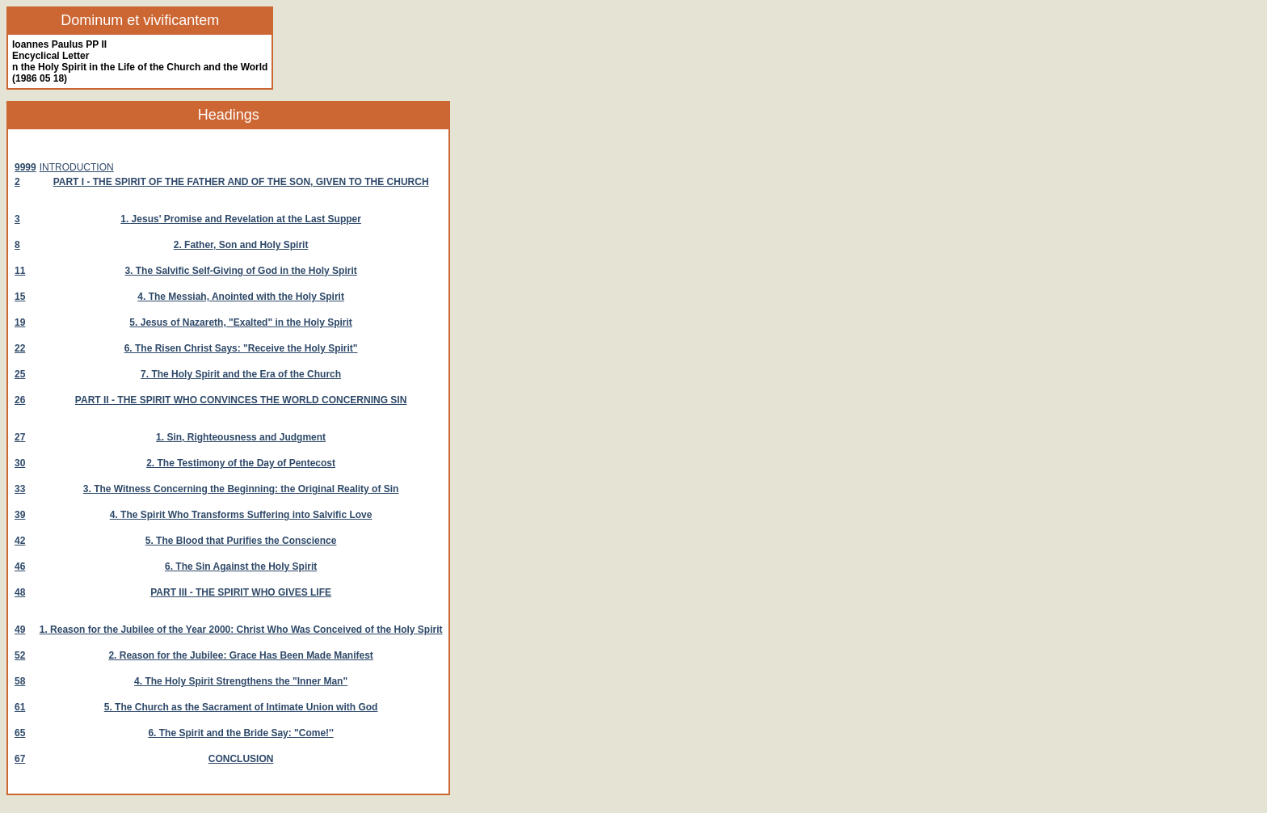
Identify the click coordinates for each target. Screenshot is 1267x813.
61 (20, 707)
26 (20, 400)
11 (20, 270)
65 (20, 733)
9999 (25, 167)
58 (20, 681)
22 (20, 348)
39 (20, 514)
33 (20, 489)
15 (20, 296)
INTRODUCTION (77, 167)
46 (20, 566)
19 (20, 322)
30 (20, 463)
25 (20, 374)
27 (20, 437)
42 (20, 540)
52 (20, 655)
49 (20, 629)
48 (20, 592)
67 (20, 759)
